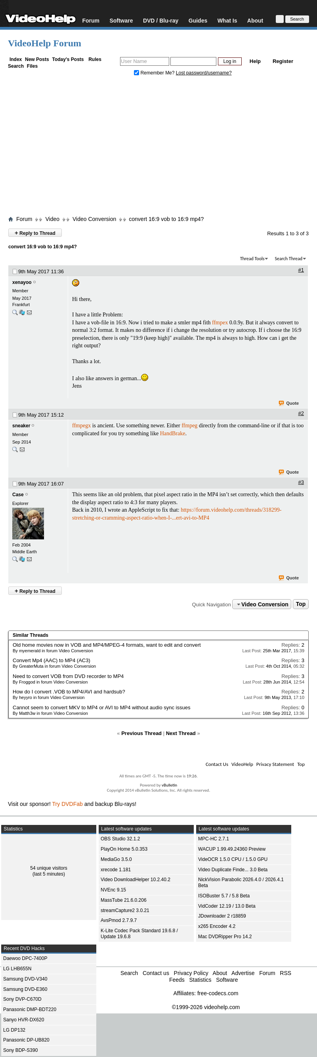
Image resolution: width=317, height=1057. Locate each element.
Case (18, 494)
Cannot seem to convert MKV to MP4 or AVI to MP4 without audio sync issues (101, 707)
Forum (90, 20)
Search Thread (288, 258)
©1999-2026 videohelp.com (206, 1007)
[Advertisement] (158, 147)
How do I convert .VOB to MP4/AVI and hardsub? (69, 692)
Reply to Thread (35, 232)
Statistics (200, 980)
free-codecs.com (217, 993)
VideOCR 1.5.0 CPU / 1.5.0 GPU (232, 859)
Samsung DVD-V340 (25, 979)
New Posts (37, 59)
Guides (198, 20)
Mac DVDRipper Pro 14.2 (225, 936)
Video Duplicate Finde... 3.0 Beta (232, 869)
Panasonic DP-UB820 (26, 1040)
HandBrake (172, 433)
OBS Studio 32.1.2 (120, 839)
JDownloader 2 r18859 (222, 916)
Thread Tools (252, 258)
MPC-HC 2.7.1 (213, 839)
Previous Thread (141, 733)
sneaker (21, 426)
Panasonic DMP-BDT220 (29, 1009)
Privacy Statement (275, 764)
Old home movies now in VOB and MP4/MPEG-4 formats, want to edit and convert (107, 645)
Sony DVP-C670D (22, 999)
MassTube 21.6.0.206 (124, 900)
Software (121, 20)
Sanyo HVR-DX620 (23, 1020)
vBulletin (169, 785)
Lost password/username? (204, 73)
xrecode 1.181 (116, 869)
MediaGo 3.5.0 (116, 859)
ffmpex (220, 323)
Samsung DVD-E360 (25, 989)
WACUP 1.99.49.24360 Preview (231, 849)
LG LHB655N (17, 968)
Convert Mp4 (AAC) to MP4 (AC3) (51, 660)
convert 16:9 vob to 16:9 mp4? (166, 219)
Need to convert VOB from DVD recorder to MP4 (68, 676)
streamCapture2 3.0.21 (125, 910)
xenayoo (22, 282)
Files (32, 66)
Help (255, 61)
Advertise (242, 973)
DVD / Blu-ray (160, 20)
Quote (289, 403)
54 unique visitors (48, 868)
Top (301, 604)
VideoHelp (242, 764)
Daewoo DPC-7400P (25, 958)
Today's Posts (68, 59)
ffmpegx (81, 426)
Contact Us (217, 764)
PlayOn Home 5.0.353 (124, 849)
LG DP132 (14, 1030)
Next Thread (181, 733)
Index (16, 59)
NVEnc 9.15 (113, 890)
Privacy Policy (191, 973)
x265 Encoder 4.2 (216, 926)
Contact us (156, 973)
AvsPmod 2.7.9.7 (119, 920)
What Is (227, 20)
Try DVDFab (67, 804)
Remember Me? (155, 73)
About (255, 20)
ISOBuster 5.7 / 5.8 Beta (224, 896)
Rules (94, 59)
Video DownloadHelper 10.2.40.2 (135, 879)
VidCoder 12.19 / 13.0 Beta (227, 906)
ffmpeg (189, 426)
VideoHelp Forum (44, 43)
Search (16, 66)
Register (283, 61)
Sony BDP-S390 (20, 1050)
